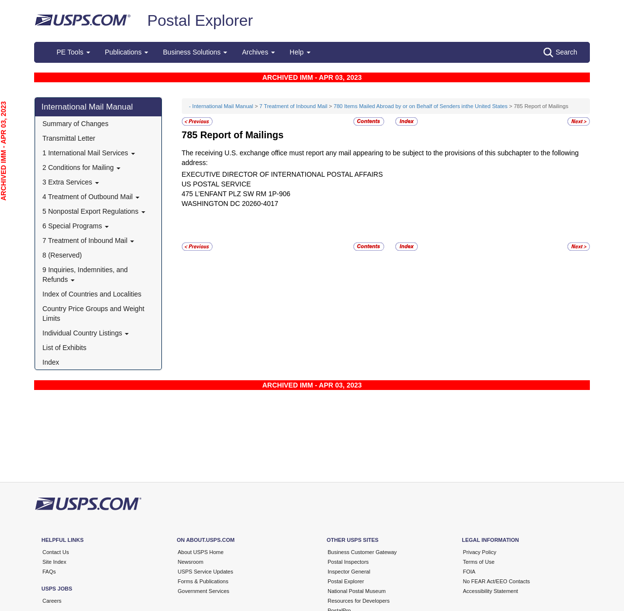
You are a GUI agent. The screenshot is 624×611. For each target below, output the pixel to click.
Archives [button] (258, 52)
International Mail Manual (87, 106)
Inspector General (349, 571)
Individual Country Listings (85, 333)
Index (50, 362)
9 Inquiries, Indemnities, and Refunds (85, 274)
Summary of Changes (75, 124)
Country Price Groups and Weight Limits (93, 313)
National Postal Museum (357, 591)
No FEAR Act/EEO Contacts (496, 581)
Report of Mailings (242, 135)
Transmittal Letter (68, 138)
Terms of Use (479, 562)
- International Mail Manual (221, 106)
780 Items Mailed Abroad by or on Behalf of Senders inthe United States (420, 106)
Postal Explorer (200, 20)
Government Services (204, 591)
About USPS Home (201, 552)
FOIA (469, 571)
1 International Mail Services (88, 153)
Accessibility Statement (490, 591)
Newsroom (191, 562)
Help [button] (300, 52)
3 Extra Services (70, 182)
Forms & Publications (203, 581)
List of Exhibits (64, 348)
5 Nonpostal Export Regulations (93, 211)
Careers (51, 601)
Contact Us (55, 552)
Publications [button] (126, 52)
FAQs (49, 571)
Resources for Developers (359, 601)
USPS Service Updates (206, 571)
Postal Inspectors (348, 562)
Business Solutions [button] (195, 52)
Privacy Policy (479, 552)
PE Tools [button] (73, 52)
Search (560, 52)
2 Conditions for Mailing (81, 167)
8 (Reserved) (62, 255)
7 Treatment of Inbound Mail (88, 240)
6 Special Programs (75, 226)
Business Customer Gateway (362, 552)
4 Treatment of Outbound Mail (90, 197)
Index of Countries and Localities (91, 294)
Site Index (54, 562)
